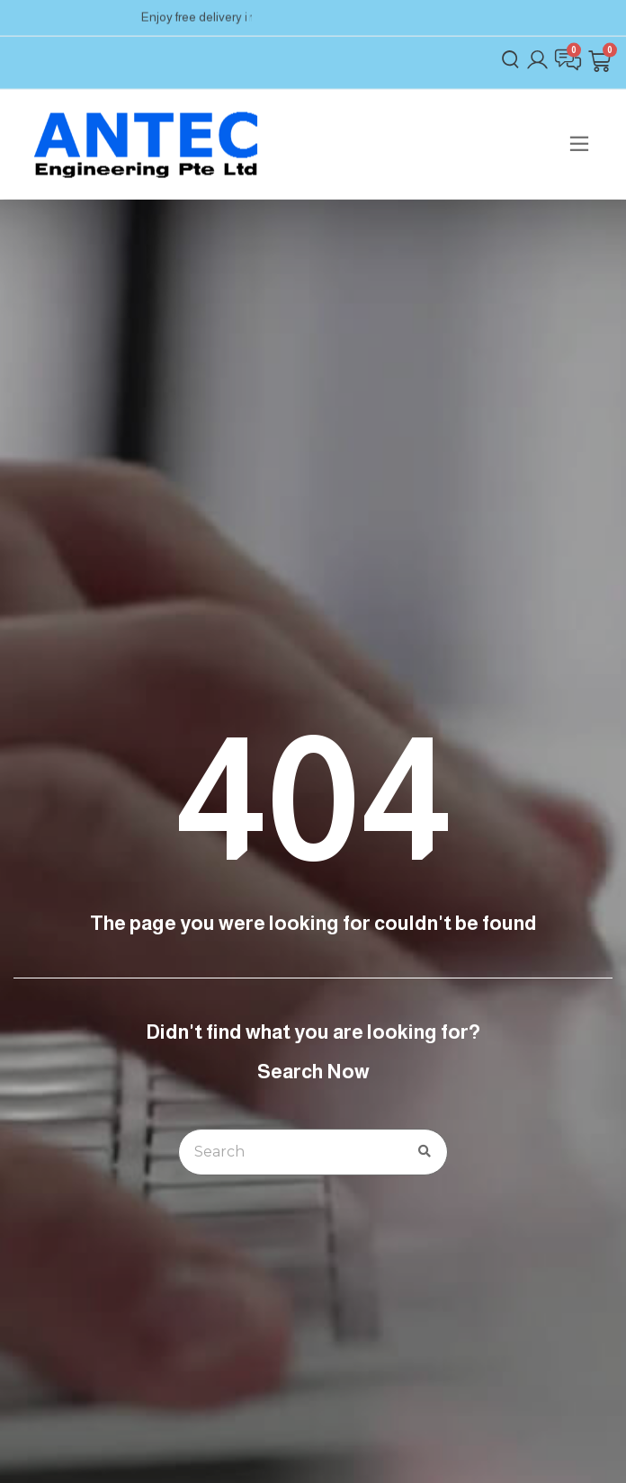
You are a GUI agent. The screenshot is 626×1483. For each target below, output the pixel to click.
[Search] (424, 1152)
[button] (579, 137)
